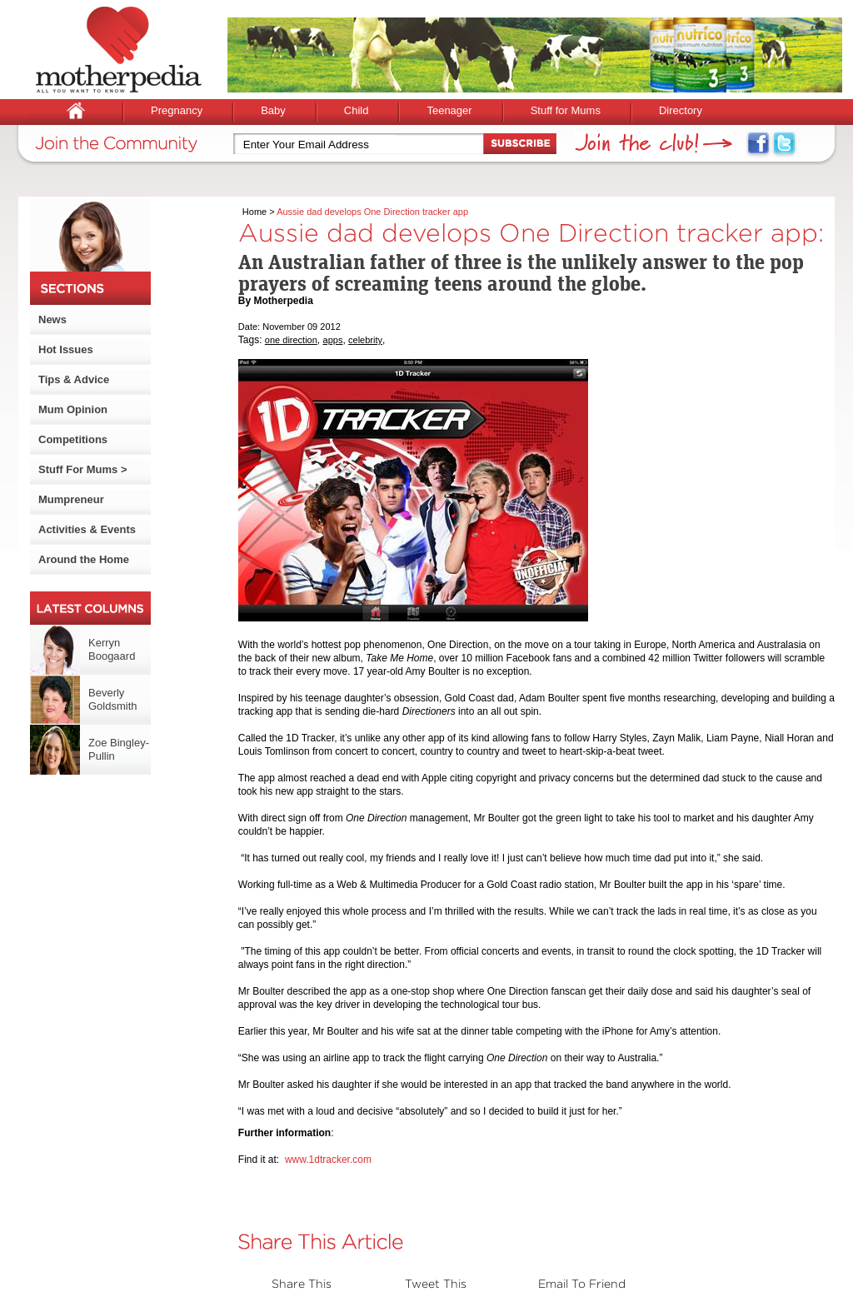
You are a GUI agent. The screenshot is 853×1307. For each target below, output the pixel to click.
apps (333, 340)
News (52, 319)
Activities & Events (87, 529)
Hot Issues (65, 349)
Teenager (448, 110)
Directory (680, 110)
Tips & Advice (73, 379)
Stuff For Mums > (82, 469)
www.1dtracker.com (328, 1159)
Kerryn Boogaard (111, 649)
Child (356, 110)
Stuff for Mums (566, 110)
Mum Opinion (72, 409)
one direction (291, 340)
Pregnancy (176, 110)
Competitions (72, 439)
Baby (273, 110)
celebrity (365, 340)
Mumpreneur (71, 499)
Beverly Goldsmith (112, 699)
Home (254, 212)
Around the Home (83, 559)
